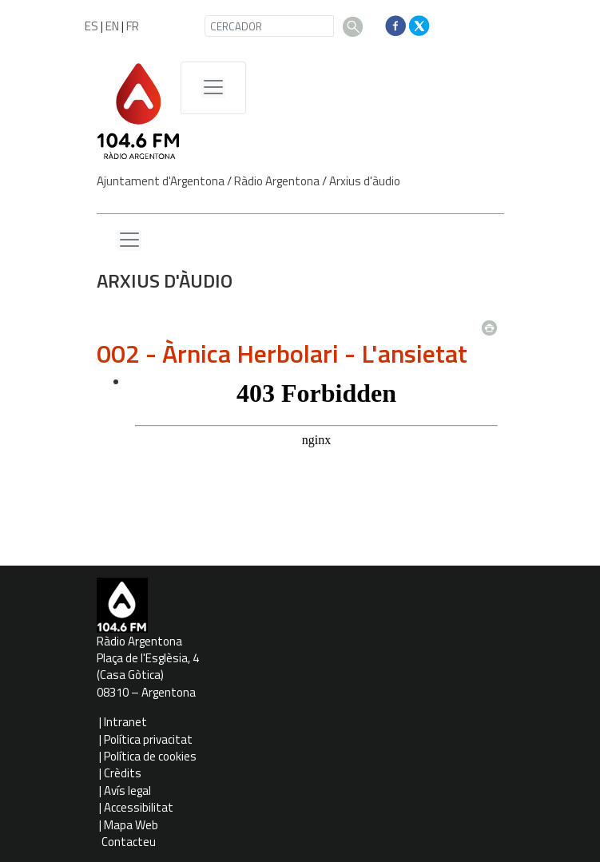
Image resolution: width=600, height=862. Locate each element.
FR (132, 26)
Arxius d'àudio (364, 181)
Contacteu (128, 841)
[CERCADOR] (269, 26)
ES (91, 26)
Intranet (125, 722)
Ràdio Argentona (277, 181)
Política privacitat (148, 739)
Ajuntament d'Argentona (161, 181)
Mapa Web (131, 825)
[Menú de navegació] (213, 88)
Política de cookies (150, 756)
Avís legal (127, 790)
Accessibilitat (138, 807)
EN (112, 26)
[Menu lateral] (129, 240)
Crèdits (122, 773)
